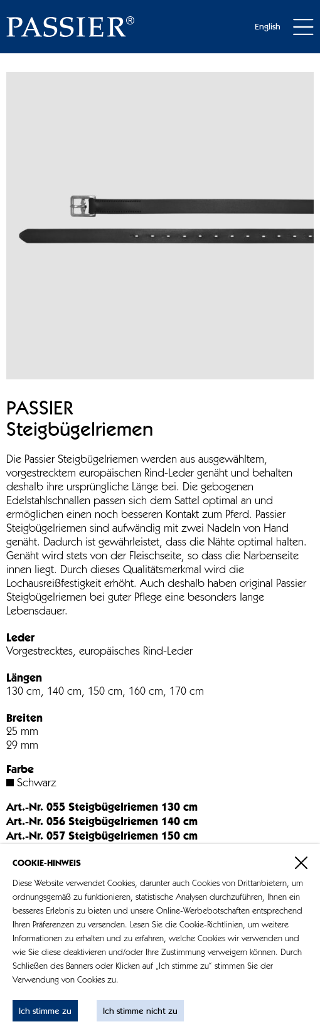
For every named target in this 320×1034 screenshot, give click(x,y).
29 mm (22, 746)
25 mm (22, 732)
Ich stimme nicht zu (140, 1011)
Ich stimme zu (45, 1011)
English (267, 27)
